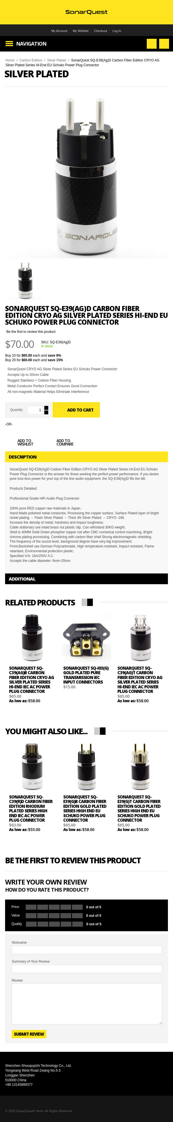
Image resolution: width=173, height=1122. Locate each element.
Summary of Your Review (31, 961)
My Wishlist (81, 31)
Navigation (31, 43)
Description (22, 457)
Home (9, 60)
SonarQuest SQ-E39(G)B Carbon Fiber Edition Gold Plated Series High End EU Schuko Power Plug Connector (84, 808)
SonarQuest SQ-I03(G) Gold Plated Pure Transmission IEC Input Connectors (85, 675)
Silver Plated (56, 60)
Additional (22, 579)
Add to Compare (58, 443)
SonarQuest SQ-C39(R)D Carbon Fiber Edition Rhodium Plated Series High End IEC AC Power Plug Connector (30, 808)
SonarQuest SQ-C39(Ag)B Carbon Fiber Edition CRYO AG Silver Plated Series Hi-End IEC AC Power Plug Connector (31, 679)
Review (17, 980)
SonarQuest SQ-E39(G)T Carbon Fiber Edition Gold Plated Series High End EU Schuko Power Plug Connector (139, 808)
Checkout (100, 31)
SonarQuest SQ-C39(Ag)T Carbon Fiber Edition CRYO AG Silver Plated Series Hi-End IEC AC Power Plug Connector (139, 679)
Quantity (16, 410)
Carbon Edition (30, 60)
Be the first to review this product (30, 332)
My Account (59, 31)
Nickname (19, 943)
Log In (117, 31)
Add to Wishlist (19, 443)
